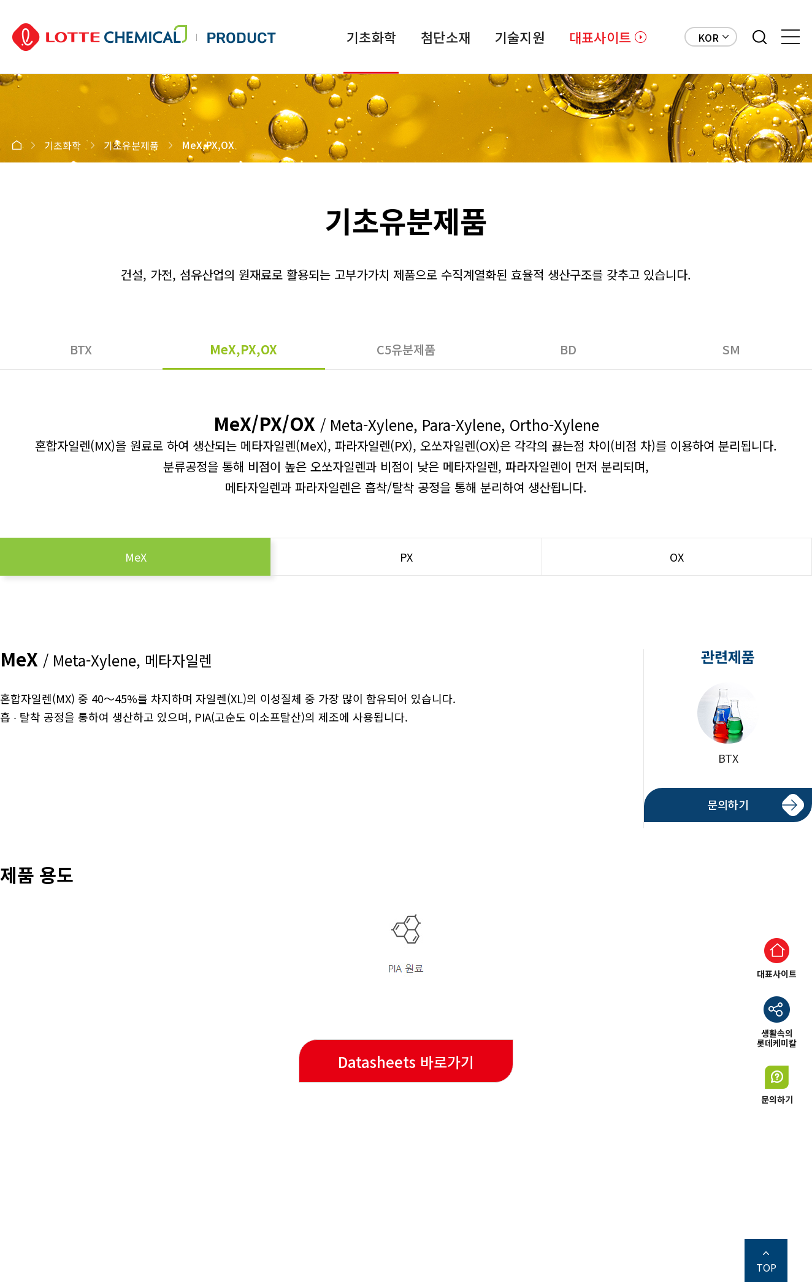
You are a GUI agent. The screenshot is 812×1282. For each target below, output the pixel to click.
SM (731, 349)
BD (568, 349)
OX (677, 557)
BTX (81, 349)
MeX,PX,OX (243, 349)
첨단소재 (445, 37)
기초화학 (371, 37)
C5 (406, 349)
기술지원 (520, 37)
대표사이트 (600, 37)
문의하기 (728, 804)
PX (406, 557)
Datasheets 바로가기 (406, 1061)
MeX (136, 557)
